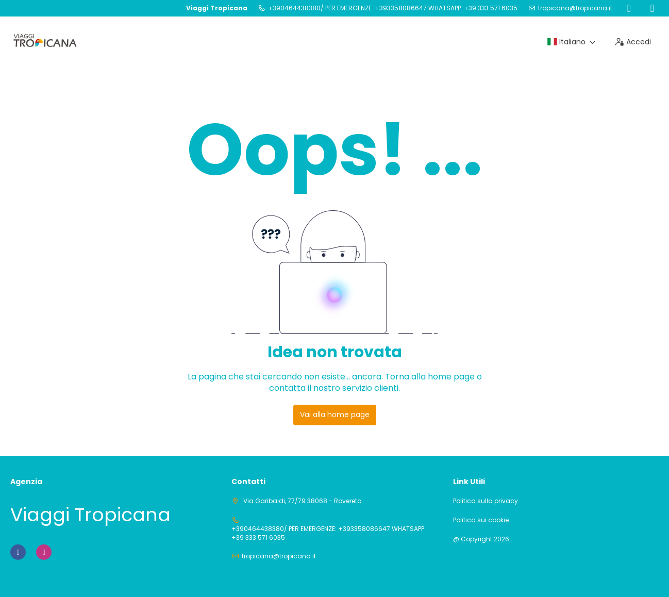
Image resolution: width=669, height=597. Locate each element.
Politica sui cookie (481, 520)
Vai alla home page (335, 414)
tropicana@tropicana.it (575, 8)
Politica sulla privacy (485, 501)
